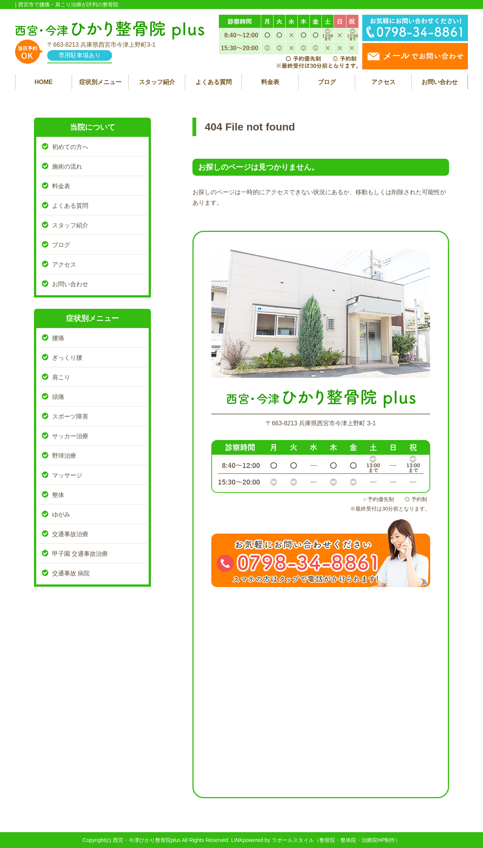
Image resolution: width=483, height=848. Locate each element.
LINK (237, 840)
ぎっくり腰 (67, 357)
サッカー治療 (70, 436)
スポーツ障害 (70, 416)
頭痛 (58, 397)
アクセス (383, 82)
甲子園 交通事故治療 (80, 554)
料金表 (270, 82)
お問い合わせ (439, 82)
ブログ (327, 82)
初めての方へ (70, 147)
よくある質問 (213, 82)
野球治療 (64, 455)
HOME (44, 82)
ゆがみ (61, 514)
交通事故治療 (70, 534)
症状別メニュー (100, 82)
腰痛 (58, 338)
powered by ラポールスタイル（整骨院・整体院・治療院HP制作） (322, 840)
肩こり (61, 377)
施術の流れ (67, 166)
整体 (58, 495)
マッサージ (67, 475)
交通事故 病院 (71, 573)
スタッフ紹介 (157, 82)
